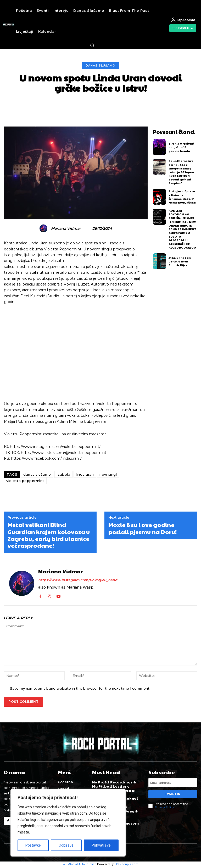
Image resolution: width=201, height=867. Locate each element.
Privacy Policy (164, 807)
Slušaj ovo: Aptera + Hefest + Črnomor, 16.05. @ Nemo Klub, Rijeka (182, 196)
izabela (63, 474)
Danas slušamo (100, 65)
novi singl (108, 474)
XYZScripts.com (127, 864)
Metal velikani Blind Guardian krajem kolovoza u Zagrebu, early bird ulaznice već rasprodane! (49, 535)
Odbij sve (66, 845)
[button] (92, 45)
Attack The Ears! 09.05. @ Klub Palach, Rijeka (180, 260)
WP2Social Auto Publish (79, 864)
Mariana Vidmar (66, 228)
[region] (68, 823)
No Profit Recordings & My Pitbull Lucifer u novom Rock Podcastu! (114, 786)
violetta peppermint (25, 481)
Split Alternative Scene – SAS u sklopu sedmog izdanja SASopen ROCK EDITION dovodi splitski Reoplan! (181, 172)
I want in (172, 794)
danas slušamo (37, 474)
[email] (172, 782)
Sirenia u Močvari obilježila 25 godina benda (181, 147)
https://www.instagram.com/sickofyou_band (77, 580)
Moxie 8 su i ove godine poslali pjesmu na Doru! (142, 528)
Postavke (33, 845)
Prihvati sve (101, 845)
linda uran (85, 474)
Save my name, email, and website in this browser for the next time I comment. (80, 688)
